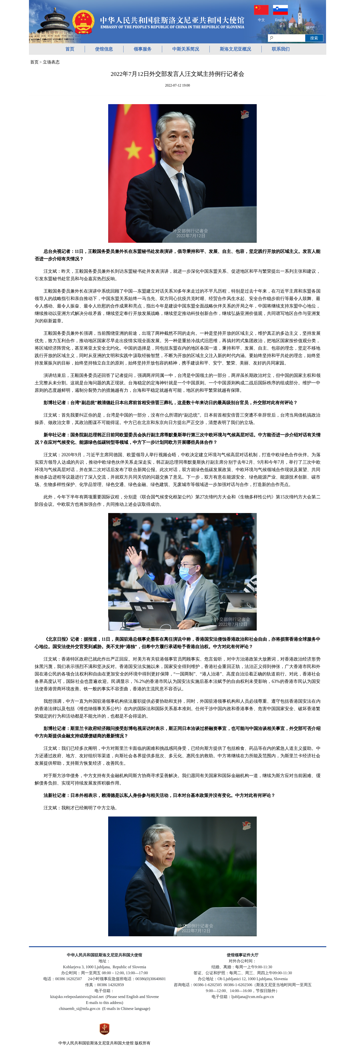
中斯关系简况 (185, 49)
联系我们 (281, 49)
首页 (69, 49)
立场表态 (51, 62)
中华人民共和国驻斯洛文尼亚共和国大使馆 (96, 1043)
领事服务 (143, 49)
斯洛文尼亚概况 (235, 49)
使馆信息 (104, 49)
